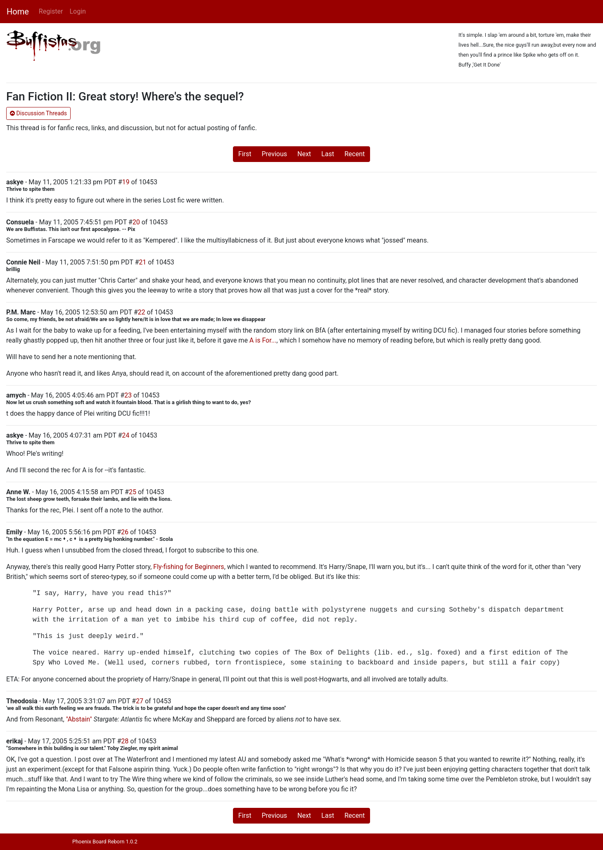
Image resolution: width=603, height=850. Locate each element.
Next (304, 154)
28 (124, 741)
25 (132, 492)
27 (139, 701)
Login (77, 11)
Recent (354, 154)
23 (128, 395)
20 (136, 222)
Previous (274, 154)
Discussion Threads (38, 113)
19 (126, 182)
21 (142, 262)
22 (141, 312)
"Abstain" (79, 719)
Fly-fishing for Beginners (188, 567)
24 (125, 435)
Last (327, 154)
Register (51, 11)
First (245, 154)
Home (18, 12)
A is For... (262, 340)
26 (124, 532)
